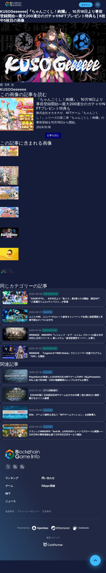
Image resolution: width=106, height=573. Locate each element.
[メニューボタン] (98, 5)
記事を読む (53, 135)
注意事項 (46, 511)
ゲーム (9, 485)
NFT (8, 493)
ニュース (10, 501)
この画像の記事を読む (23, 94)
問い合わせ (48, 478)
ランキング (11, 478)
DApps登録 (48, 485)
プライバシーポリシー (28, 511)
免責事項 (9, 511)
